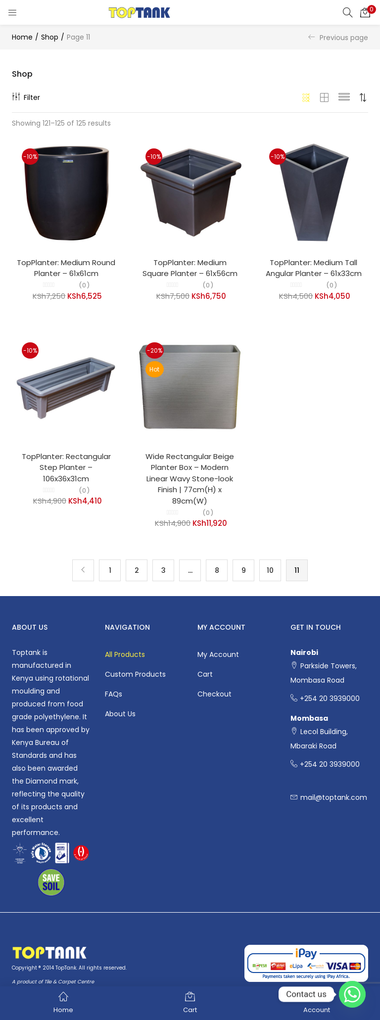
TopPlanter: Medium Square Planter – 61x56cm (190, 268)
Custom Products (135, 674)
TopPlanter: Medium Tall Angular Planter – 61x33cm (314, 268)
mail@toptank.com (333, 798)
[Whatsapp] (352, 994)
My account (218, 654)
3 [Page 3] (163, 570)
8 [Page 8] (217, 570)
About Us (120, 714)
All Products (125, 654)
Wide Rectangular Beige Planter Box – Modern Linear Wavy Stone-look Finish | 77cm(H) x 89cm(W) (189, 478)
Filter (26, 97)
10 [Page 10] (270, 570)
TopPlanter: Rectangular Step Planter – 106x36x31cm (66, 467)
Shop (49, 37)
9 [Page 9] (243, 570)
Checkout (214, 694)
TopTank (65, 968)
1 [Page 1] (110, 570)
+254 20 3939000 (330, 699)
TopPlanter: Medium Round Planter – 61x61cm (66, 268)
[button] (365, 12)
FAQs (113, 694)
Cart (205, 674)
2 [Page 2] (137, 570)
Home (22, 37)
